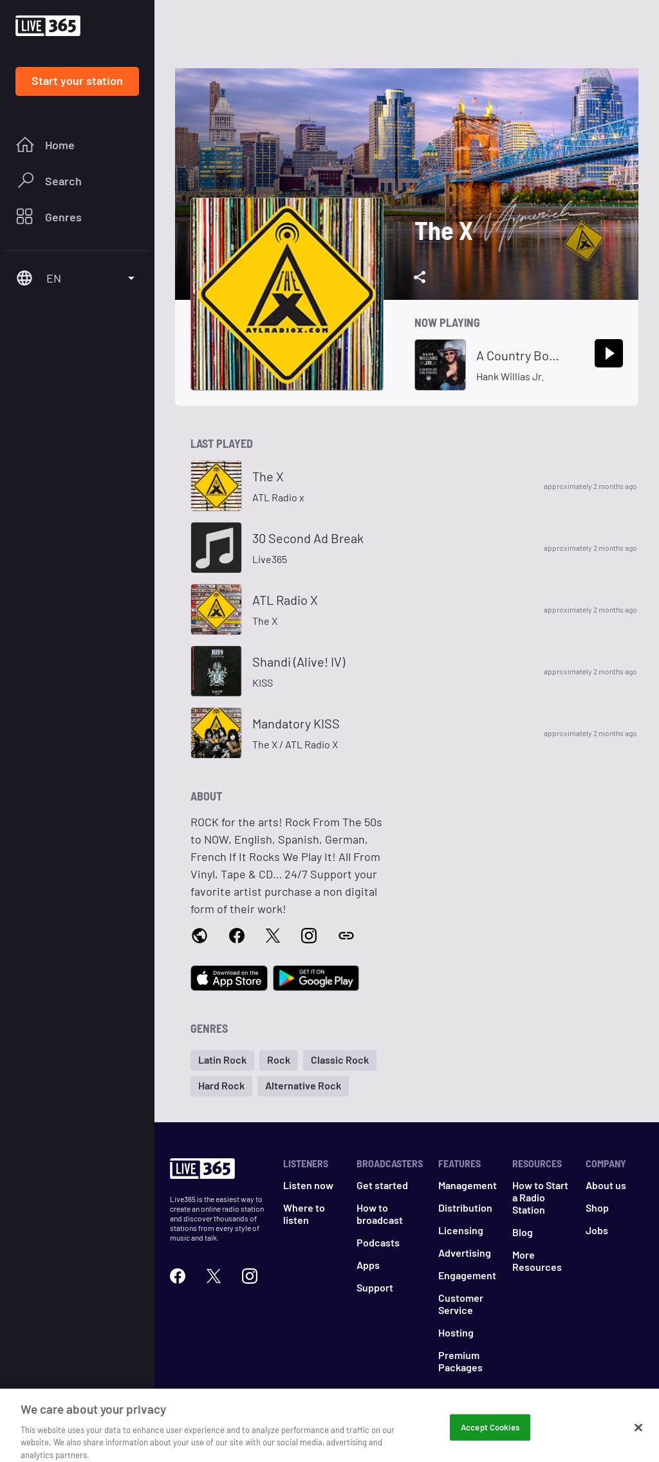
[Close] (638, 1435)
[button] (222, 1060)
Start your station (77, 80)
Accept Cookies (490, 1434)
